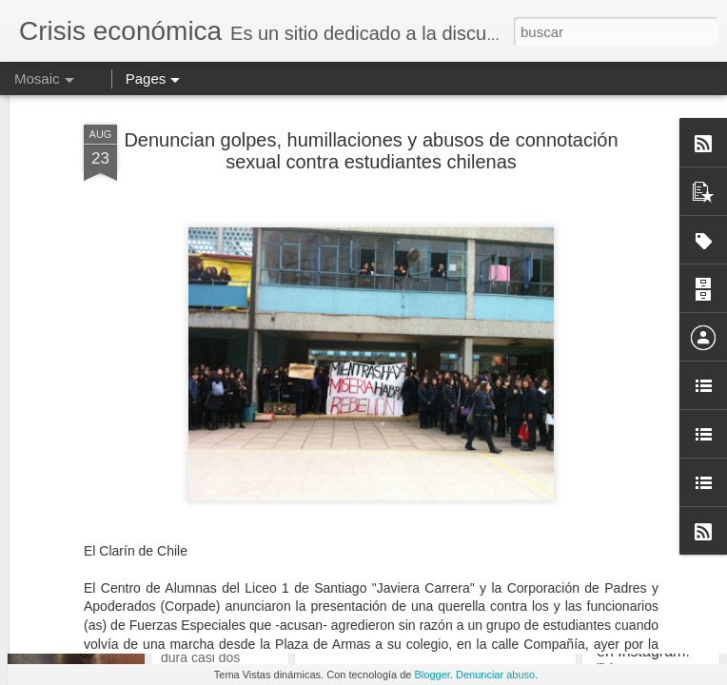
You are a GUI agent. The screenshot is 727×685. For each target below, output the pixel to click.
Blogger (432, 674)
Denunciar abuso (495, 674)
